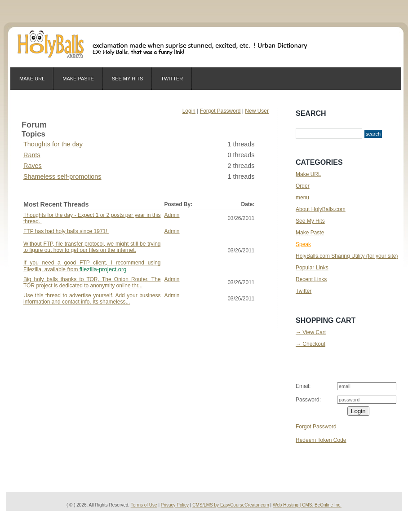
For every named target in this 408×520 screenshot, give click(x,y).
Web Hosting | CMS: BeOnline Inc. (307, 504)
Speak (303, 244)
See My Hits (127, 78)
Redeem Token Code (321, 440)
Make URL (31, 78)
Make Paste (77, 78)
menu (302, 197)
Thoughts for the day (53, 144)
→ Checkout (310, 344)
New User (257, 111)
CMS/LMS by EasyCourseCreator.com (230, 504)
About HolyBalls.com (321, 209)
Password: (308, 400)
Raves (32, 165)
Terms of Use (144, 504)
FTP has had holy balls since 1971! (92, 250)
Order (303, 186)
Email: (303, 386)
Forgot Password (220, 111)
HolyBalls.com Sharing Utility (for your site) (347, 256)
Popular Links (312, 267)
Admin (172, 215)
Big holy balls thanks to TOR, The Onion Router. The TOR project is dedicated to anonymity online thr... (92, 282)
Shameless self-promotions (62, 176)
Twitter (172, 78)
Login (188, 111)
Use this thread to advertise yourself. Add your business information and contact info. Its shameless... (92, 298)
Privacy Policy (175, 504)
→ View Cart (311, 332)
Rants (31, 155)
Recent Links (311, 279)
